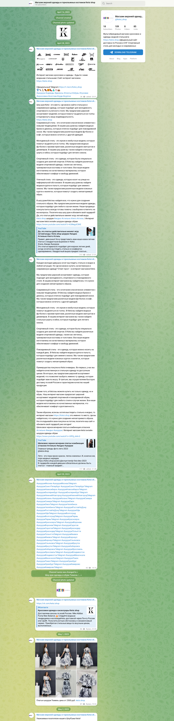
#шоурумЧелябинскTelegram (50, 507)
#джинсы (59, 93)
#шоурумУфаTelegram (47, 513)
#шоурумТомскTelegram (48, 561)
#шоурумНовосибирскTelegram (72, 489)
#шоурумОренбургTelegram (49, 564)
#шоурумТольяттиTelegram (49, 534)
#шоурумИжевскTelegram (48, 537)
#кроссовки (42, 96)
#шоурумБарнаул (69, 537)
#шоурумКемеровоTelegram (49, 567)
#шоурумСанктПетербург (48, 486)
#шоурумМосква (44, 483)
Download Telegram (123, 52)
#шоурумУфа (74, 510)
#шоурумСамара (84, 498)
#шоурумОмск (67, 501)
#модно (57, 218)
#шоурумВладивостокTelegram (51, 555)
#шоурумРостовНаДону (75, 507)
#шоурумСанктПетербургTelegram (76, 486)
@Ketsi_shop (121, 19)
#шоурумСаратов (70, 525)
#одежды (49, 93)
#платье (68, 93)
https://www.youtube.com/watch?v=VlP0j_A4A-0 (58, 436)
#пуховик (83, 93)
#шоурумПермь (70, 516)
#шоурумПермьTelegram (48, 519)
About (111, 59)
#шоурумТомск (71, 558)
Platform (133, 59)
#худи (60, 96)
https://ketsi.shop (111, 40)
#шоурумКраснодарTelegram (50, 531)
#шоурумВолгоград (66, 513)
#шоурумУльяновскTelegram (50, 543)
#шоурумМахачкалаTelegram (50, 558)
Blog (118, 59)
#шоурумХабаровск (70, 546)
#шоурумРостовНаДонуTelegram (52, 510)
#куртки (67, 96)
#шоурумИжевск (70, 534)
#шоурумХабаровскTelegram (50, 549)
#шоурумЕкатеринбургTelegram (73, 492)
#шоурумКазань (44, 498)
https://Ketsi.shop (62, 415)
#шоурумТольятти (72, 531)
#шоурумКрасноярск (69, 519)
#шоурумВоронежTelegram (49, 525)
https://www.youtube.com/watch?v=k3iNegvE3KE (59, 224)
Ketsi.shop (41, 218)
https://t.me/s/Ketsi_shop (70, 87)
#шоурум (41, 93)
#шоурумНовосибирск (47, 489)
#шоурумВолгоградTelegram (50, 516)
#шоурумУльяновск (71, 540)
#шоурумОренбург (68, 561)
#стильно (66, 218)
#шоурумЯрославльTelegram (50, 552)
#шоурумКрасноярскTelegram (50, 522)
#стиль (80, 218)
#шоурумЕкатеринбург (47, 492)
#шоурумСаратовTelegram (49, 528)
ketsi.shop (80, 700)
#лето (74, 218)
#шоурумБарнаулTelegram (49, 540)
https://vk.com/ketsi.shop (48, 603)
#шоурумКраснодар (71, 528)
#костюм (52, 96)
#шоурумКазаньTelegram (64, 498)
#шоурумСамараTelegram (48, 501)
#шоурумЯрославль (73, 549)
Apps (125, 59)
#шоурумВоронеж (73, 522)
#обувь (75, 93)
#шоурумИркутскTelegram (49, 546)
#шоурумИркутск (72, 543)
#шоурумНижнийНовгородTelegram (78, 495)
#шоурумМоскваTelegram (65, 483)
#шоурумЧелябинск (68, 504)
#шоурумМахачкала (75, 555)
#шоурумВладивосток (74, 552)
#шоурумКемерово (71, 564)
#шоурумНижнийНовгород (49, 495)
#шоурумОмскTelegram (47, 504)
